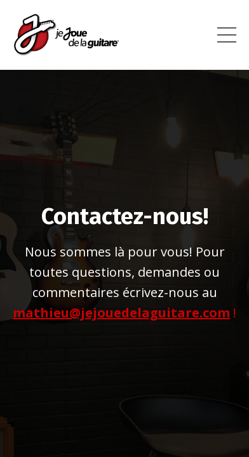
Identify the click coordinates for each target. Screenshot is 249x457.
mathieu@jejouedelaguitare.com (121, 312)
